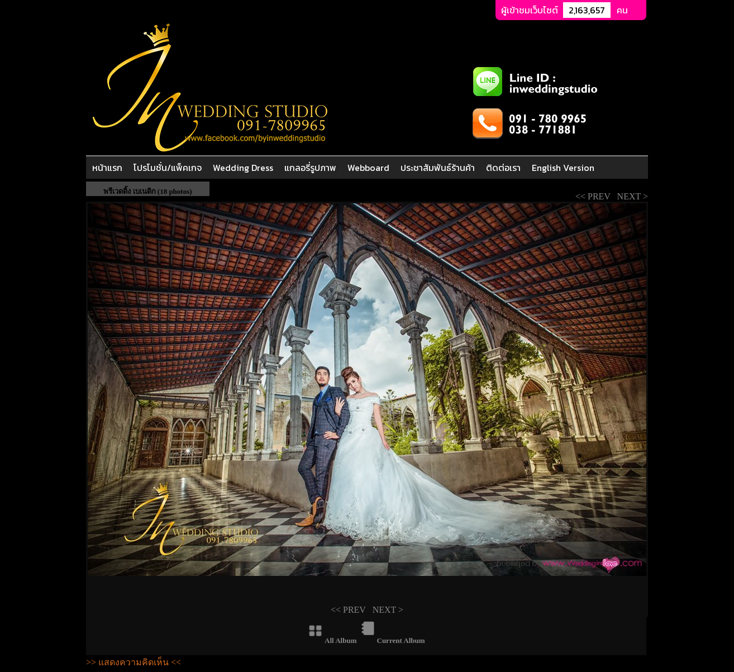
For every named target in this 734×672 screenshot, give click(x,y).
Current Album (401, 640)
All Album (340, 640)
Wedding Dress (243, 167)
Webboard (368, 167)
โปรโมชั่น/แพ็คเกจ (168, 167)
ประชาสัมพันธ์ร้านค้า (438, 167)
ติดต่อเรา (503, 167)
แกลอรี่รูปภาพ (310, 167)
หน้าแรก (107, 167)
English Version (563, 167)
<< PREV (595, 196)
